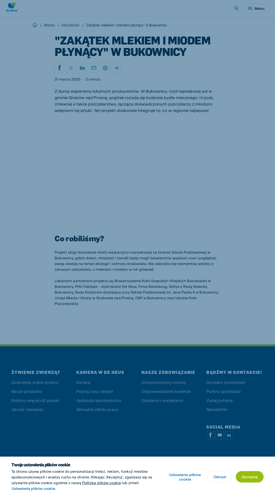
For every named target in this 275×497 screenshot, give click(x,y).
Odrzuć (219, 476)
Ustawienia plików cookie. (34, 488)
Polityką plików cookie (101, 482)
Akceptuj (250, 476)
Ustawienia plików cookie (185, 476)
